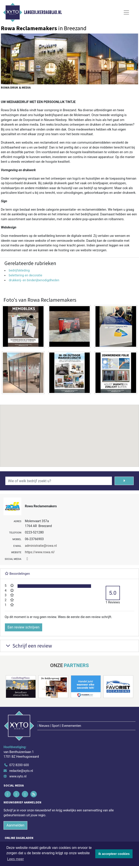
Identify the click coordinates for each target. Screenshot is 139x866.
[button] (69, 431)
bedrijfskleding (19, 270)
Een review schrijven (24, 627)
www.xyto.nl (17, 776)
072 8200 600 (19, 765)
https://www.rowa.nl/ (40, 552)
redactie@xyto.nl (21, 771)
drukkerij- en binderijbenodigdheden (34, 280)
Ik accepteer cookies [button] (114, 854)
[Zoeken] (124, 481)
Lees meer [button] (15, 859)
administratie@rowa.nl (41, 546)
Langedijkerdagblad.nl (43, 12)
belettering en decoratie (25, 275)
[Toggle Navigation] (126, 12)
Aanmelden (15, 825)
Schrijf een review (28, 645)
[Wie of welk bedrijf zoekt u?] (58, 481)
